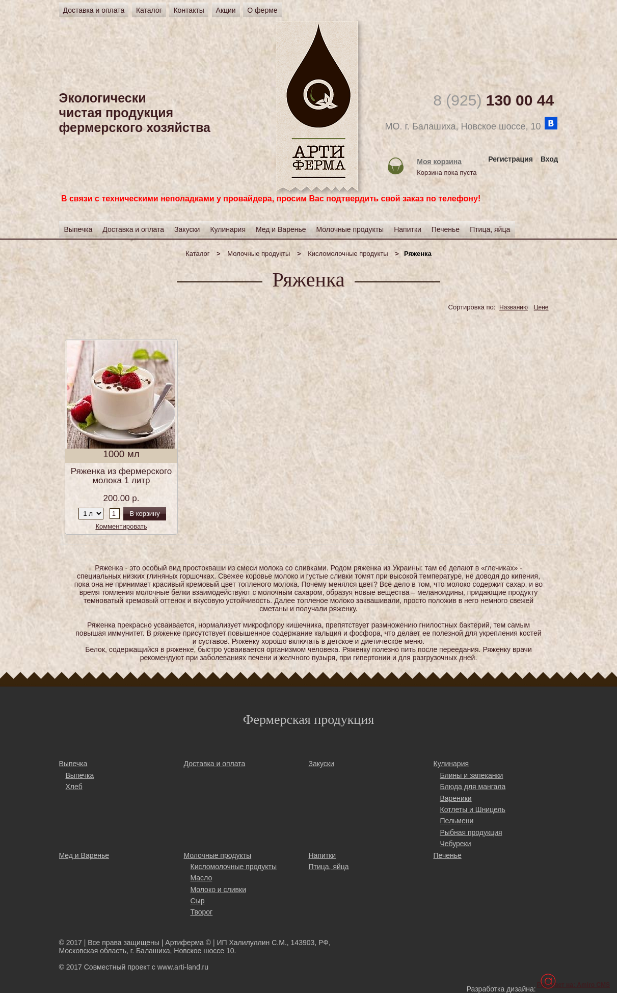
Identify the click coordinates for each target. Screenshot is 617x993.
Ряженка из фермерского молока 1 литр (121, 476)
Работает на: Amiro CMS (573, 984)
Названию (513, 307)
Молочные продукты (258, 253)
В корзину (144, 513)
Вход (549, 159)
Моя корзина (439, 162)
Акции (226, 10)
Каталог (149, 10)
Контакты (188, 10)
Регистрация (510, 159)
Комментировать (121, 526)
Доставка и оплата (94, 10)
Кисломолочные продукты (348, 253)
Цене (541, 307)
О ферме (262, 10)
